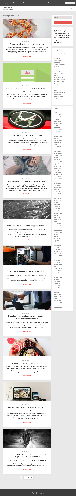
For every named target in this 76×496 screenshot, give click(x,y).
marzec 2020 (57, 271)
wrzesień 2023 (58, 182)
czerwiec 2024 (58, 162)
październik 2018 (58, 308)
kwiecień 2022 (58, 218)
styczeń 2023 (57, 199)
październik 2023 (58, 180)
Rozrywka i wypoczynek (60, 93)
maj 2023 (56, 190)
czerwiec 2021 (58, 239)
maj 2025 (56, 139)
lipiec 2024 (57, 160)
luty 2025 (56, 145)
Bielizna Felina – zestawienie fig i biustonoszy (27, 182)
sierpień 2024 (57, 158)
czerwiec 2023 (58, 188)
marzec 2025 (57, 143)
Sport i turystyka (58, 97)
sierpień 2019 (57, 286)
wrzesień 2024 (58, 156)
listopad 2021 (57, 229)
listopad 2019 (57, 280)
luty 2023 (56, 197)
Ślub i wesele (57, 95)
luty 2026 (56, 120)
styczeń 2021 (57, 250)
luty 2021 (56, 248)
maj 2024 (56, 165)
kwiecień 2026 (58, 115)
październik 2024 (58, 154)
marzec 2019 (57, 297)
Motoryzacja (57, 84)
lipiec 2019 (57, 288)
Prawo (55, 89)
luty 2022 (56, 222)
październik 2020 (58, 256)
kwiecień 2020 (58, 269)
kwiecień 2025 (58, 141)
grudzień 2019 (58, 278)
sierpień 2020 (57, 261)
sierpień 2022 (57, 209)
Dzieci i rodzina (58, 61)
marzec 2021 (57, 246)
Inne (55, 69)
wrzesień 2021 (58, 233)
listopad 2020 (57, 254)
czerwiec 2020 (58, 265)
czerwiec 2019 (58, 291)
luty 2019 (56, 299)
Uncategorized (58, 101)
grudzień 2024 (58, 150)
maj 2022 (56, 216)
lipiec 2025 (57, 135)
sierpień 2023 (57, 184)
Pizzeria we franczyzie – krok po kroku (27, 45)
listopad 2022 (57, 203)
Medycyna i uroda (59, 82)
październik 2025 (58, 128)
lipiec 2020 (57, 263)
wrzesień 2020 (58, 259)
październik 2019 (58, 282)
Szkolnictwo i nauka (59, 99)
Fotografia (56, 67)
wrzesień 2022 (58, 207)
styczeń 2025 (57, 147)
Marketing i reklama (59, 80)
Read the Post (27, 57)
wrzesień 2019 (58, 284)
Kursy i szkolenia (58, 78)
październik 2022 (58, 205)
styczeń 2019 (57, 301)
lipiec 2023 (57, 186)
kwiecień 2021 (58, 244)
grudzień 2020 (58, 252)
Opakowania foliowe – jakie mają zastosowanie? (27, 226)
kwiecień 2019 (58, 295)
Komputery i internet (59, 72)
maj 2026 (56, 113)
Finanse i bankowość (59, 65)
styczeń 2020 (57, 276)
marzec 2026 (57, 118)
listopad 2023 (57, 177)
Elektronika (57, 63)
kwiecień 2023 (58, 192)
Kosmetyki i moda (58, 74)
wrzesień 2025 (58, 130)
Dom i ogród (57, 57)
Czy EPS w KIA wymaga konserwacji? (27, 136)
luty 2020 (56, 274)
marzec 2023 (57, 194)
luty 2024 (56, 171)
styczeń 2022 (57, 224)
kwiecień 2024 (58, 167)
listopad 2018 (57, 306)
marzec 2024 (57, 169)
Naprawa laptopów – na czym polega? (27, 272)
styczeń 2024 (57, 173)
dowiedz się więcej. (6, 3)
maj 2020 (56, 267)
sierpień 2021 (57, 235)
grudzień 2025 (58, 124)
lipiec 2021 (57, 237)
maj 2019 (56, 293)
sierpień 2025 (57, 133)
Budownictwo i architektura (61, 54)
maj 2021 (56, 241)
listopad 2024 (57, 152)
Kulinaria (56, 76)
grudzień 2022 (58, 201)
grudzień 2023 (58, 175)
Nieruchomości (58, 87)
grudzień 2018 (58, 303)
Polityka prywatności (62, 8)
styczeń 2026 (57, 122)
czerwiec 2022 (58, 214)
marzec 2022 (57, 220)
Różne (55, 91)
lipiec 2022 (57, 212)
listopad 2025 (57, 126)
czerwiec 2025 (58, 137)
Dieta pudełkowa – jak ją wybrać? (26, 364)
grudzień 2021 (58, 227)
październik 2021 (58, 231)
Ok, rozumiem (70, 3)
